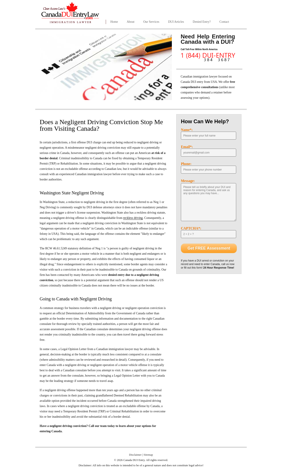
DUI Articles (176, 21)
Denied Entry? (202, 21)
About (130, 21)
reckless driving (133, 218)
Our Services (151, 21)
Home (114, 21)
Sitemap (148, 454)
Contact (224, 21)
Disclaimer (135, 454)
